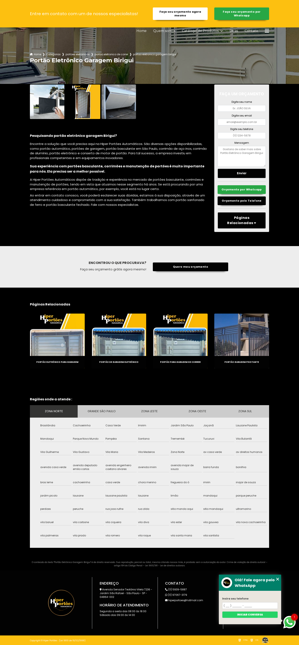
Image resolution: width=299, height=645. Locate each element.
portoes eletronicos (78, 54)
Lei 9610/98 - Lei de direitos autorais (165, 565)
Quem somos (164, 31)
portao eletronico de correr (111, 54)
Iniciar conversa (250, 614)
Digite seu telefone (241, 129)
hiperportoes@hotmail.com (184, 600)
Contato (251, 31)
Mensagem (241, 143)
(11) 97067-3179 (176, 595)
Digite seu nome (242, 102)
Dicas (233, 31)
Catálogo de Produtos (200, 31)
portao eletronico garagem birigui (154, 54)
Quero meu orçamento (190, 267)
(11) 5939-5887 (176, 589)
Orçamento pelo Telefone (242, 200)
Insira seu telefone (235, 598)
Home (141, 31)
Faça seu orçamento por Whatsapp (241, 13)
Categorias (53, 54)
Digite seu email (242, 115)
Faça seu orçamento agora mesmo (180, 13)
